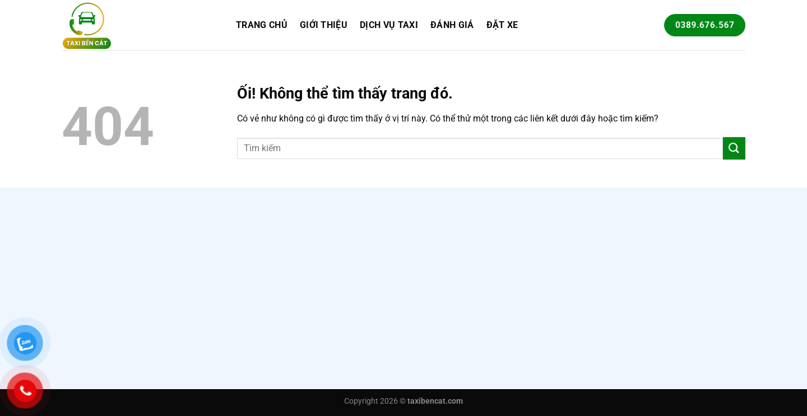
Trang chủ (261, 25)
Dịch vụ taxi (389, 25)
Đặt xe (502, 25)
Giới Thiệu (323, 25)
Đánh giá (452, 25)
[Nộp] (734, 148)
